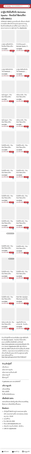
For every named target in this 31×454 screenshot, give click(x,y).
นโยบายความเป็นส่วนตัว (9, 372)
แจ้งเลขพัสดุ (6, 389)
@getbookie (12, 428)
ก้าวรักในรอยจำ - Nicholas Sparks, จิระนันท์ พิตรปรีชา (22, 46)
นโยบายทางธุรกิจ (7, 369)
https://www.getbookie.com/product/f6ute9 (14, 344)
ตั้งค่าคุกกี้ (5, 377)
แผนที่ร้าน (7, 418)
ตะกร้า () (15, 452)
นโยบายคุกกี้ (6, 375)
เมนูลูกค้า (26, 452)
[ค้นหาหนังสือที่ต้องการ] (29, 6)
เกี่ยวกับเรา (5, 367)
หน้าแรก (5, 452)
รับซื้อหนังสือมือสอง (8, 394)
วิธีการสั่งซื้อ (5, 391)
